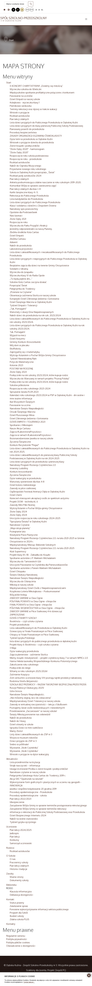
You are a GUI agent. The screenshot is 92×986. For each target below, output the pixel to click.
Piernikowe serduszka (20, 105)
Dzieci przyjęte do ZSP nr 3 (23, 741)
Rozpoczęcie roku (19, 222)
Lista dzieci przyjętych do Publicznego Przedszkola (35, 202)
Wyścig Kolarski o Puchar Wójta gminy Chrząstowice (36, 508)
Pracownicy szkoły (19, 862)
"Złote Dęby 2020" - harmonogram (27, 149)
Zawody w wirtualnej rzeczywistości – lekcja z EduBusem (38, 704)
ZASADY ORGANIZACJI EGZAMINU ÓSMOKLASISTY (36, 135)
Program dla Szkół (19, 912)
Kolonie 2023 (16, 365)
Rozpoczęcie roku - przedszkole (26, 159)
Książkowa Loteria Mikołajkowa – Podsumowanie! (35, 591)
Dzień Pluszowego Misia (22, 415)
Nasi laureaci (16, 215)
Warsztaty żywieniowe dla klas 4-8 (27, 481)
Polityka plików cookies (18, 942)
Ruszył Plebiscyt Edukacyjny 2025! (27, 687)
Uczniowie (11, 826)
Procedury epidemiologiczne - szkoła (28, 795)
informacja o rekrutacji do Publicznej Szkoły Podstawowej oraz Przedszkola (47, 812)
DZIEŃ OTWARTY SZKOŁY (23, 618)
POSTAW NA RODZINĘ (21, 368)
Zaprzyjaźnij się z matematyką (25, 352)
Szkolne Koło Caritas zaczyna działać (28, 282)
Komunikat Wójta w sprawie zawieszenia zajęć (33, 185)
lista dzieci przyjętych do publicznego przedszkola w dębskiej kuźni (43, 641)
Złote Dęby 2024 (18, 511)
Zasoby (10, 873)
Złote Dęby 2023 (18, 372)
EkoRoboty (15, 348)
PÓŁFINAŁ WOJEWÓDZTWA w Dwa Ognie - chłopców (37, 608)
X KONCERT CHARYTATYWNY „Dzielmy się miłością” (36, 86)
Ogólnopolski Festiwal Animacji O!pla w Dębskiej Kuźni (37, 491)
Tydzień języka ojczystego (23, 822)
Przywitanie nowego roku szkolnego (28, 169)
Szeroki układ (31, 10)
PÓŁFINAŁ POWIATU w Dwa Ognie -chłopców (33, 601)
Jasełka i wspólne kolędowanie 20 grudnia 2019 (33, 788)
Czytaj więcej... (29, 982)
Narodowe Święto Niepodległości (27, 408)
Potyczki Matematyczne (22, 362)
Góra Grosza (16, 691)
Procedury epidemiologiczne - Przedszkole (31, 792)
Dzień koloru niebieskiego (23, 485)
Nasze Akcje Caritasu (20, 428)
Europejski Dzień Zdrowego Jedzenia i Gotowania (34, 298)
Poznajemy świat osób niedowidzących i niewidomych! (37, 707)
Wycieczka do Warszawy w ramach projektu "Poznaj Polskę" (39, 378)
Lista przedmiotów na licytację (25, 762)
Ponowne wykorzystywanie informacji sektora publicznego (39, 909)
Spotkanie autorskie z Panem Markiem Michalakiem (35, 568)
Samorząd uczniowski (21, 843)
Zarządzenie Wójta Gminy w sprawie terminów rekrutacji (38, 808)
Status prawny (17, 902)
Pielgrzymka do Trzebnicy (22, 288)
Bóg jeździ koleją (18, 594)
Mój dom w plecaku (19, 345)
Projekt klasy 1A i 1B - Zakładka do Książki (30, 554)
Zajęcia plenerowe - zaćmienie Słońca (29, 654)
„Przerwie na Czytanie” (21, 292)
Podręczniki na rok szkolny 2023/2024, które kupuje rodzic (39, 375)
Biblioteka (11, 884)
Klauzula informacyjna (21, 891)
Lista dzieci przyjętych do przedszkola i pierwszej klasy (37, 461)
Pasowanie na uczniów (21, 95)
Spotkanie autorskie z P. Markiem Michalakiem (33, 558)
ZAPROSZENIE (17, 614)
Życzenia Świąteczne (20, 441)
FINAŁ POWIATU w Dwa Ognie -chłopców (31, 604)
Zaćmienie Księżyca (19, 674)
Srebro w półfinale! (19, 744)
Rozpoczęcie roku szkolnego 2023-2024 (30, 388)
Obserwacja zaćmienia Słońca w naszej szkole (33, 295)
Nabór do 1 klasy (18, 721)
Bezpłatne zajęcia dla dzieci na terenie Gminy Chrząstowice (39, 265)
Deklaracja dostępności (21, 894)
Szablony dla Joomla (36, 970)
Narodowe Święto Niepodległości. (27, 694)
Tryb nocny (8, 10)
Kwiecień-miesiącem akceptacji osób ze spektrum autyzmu (39, 498)
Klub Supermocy (18, 551)
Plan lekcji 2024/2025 (21, 830)
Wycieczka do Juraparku (21, 272)
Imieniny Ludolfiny (19, 468)
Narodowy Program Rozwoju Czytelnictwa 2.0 (33, 465)
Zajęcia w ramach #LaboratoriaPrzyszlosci (30, 435)
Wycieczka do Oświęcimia (23, 581)
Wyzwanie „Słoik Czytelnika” (24, 747)
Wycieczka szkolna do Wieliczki (25, 89)
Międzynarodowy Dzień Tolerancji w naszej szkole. (35, 701)
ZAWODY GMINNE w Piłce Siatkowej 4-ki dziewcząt (36, 611)
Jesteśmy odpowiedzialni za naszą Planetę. (31, 229)
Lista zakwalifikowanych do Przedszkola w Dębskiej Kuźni (38, 628)
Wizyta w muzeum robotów (24, 737)
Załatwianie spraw (19, 906)
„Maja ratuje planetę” (20, 528)
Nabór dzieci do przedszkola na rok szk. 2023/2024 (35, 315)
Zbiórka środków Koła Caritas (24, 232)
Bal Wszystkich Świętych (22, 401)
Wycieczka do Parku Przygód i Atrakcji (28, 225)
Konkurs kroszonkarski (21, 471)
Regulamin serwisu (15, 935)
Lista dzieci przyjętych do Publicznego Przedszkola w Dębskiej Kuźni (44, 122)
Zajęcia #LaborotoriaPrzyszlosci (25, 431)
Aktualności (12, 759)
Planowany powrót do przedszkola (27, 129)
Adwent (14, 242)
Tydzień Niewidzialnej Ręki (23, 358)
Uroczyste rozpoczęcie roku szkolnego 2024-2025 (35, 518)
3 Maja (13, 648)
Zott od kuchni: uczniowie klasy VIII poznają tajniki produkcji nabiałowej (46, 677)
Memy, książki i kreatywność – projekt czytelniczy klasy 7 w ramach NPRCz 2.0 (49, 658)
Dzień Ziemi (16, 495)
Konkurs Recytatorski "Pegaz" (24, 445)
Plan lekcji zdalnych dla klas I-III (25, 189)
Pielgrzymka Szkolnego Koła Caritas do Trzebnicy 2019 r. (38, 775)
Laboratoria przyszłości (21, 248)
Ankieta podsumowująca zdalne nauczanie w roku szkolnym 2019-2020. (45, 182)
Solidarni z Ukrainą (19, 268)
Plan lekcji (15, 836)
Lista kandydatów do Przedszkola (26, 199)
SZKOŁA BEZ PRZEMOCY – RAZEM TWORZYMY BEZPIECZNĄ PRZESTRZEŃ (48, 684)
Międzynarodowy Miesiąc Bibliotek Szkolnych (33, 544)
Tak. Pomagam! (17, 332)
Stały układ (27, 10)
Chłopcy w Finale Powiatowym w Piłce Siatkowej (34, 634)
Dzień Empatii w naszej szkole (25, 99)
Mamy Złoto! (16, 731)
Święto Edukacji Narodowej (23, 574)
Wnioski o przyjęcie (19, 112)
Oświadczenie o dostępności (20, 945)
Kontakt (10, 899)
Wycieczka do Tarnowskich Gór (25, 561)
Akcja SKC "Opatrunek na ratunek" (26, 778)
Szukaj (30, 3)
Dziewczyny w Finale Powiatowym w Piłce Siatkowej (36, 631)
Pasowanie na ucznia (20, 405)
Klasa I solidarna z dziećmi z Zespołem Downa (33, 205)
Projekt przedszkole (19, 624)
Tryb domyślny (4, 10)
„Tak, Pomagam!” (18, 308)
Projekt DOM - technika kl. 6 (24, 501)
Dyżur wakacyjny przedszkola (24, 651)
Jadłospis (14, 833)
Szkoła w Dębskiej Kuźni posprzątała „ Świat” (32, 172)
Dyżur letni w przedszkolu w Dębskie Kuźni (31, 139)
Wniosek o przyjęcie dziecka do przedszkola (32, 142)
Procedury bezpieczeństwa (23, 132)
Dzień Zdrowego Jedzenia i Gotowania (29, 418)
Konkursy (14, 840)
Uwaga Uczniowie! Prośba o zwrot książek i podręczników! (39, 768)
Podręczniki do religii (20, 667)
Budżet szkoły (17, 916)
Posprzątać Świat (18, 285)
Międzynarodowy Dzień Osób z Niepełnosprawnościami (38, 588)
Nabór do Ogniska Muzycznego (25, 165)
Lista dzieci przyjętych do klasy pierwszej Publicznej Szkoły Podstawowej (46, 125)
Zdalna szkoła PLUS (19, 919)
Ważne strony (16, 877)
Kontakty (10, 924)
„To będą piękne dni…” (21, 278)
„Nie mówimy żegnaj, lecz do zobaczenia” (30, 697)
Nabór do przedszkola (21, 245)
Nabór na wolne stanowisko (24, 818)
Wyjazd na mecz (18, 335)
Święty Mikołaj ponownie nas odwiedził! (30, 714)
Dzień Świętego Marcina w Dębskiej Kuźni (31, 302)
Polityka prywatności (16, 939)
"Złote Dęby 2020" (19, 152)
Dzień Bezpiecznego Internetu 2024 (28, 815)
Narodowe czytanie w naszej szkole (28, 772)
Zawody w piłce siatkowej (23, 488)
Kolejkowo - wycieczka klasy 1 (24, 102)
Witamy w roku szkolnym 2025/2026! (28, 671)
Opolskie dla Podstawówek (23, 212)
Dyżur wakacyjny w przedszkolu (25, 478)
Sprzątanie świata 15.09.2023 (24, 391)
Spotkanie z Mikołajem (21, 425)
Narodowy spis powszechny (24, 209)
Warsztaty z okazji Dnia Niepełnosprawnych (32, 312)
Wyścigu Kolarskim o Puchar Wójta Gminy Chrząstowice (38, 355)
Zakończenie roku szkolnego (24, 664)
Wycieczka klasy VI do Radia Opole (27, 275)
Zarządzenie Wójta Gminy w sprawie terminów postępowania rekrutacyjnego (48, 805)
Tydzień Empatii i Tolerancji (23, 305)
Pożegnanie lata (17, 531)
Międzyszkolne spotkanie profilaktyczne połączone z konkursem (42, 92)
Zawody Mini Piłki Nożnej (22, 505)
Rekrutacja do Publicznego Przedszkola (29, 195)
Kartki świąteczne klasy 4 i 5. (24, 192)
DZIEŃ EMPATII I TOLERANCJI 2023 (27, 421)
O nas (13, 859)
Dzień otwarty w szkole (21, 724)
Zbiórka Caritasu (18, 238)
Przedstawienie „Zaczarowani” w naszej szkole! (33, 711)
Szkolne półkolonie (19, 385)
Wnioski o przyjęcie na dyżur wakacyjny (29, 754)
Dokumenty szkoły (19, 880)
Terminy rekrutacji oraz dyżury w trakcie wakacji (33, 109)
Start (8, 82)
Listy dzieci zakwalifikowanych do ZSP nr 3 (31, 734)
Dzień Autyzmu (17, 338)
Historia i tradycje (18, 869)
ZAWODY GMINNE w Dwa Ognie (26, 598)
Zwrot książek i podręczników (25, 145)
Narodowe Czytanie (19, 524)
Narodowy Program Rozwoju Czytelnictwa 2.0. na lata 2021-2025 (42, 548)
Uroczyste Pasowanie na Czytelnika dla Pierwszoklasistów (39, 564)
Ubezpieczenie (17, 802)
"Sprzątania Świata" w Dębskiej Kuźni (28, 521)
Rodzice (10, 847)
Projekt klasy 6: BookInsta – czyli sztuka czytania (34, 644)
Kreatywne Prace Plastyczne (24, 534)
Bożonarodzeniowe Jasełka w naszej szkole (31, 438)
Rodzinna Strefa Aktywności (24, 681)
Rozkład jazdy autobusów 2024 (25, 175)
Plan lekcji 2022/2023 (20, 798)
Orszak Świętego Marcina (22, 411)
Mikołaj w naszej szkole (21, 584)
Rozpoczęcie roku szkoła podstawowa (29, 155)
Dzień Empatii (17, 235)
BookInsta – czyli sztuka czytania (26, 621)
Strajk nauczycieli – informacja (25, 765)
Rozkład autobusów (20, 115)
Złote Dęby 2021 (18, 219)
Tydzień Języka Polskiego (22, 638)
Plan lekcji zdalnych (19, 119)
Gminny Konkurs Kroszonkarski (25, 342)
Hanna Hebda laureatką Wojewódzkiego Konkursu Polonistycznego (43, 661)
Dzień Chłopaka (17, 571)
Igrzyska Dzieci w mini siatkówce (26, 727)
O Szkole (10, 855)
